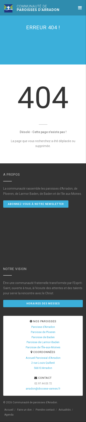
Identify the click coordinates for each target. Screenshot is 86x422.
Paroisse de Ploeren (43, 332)
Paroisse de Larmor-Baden (43, 342)
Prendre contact (45, 409)
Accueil (8, 409)
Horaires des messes (43, 303)
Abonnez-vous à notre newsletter (36, 204)
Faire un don (24, 409)
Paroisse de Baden (43, 337)
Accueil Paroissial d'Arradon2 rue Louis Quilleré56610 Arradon (43, 363)
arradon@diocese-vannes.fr (43, 388)
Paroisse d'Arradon (43, 326)
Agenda (9, 414)
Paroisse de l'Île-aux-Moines (43, 347)
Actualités (65, 409)
